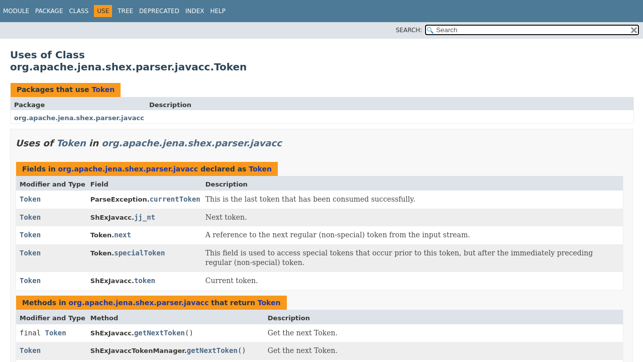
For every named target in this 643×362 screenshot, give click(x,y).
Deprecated (159, 11)
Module (16, 11)
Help (218, 11)
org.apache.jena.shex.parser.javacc (79, 118)
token (144, 281)
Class (78, 11)
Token (103, 89)
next (122, 235)
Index (194, 11)
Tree (125, 11)
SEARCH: (409, 30)
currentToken (175, 199)
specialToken (139, 253)
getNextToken (159, 333)
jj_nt (144, 217)
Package (49, 11)
